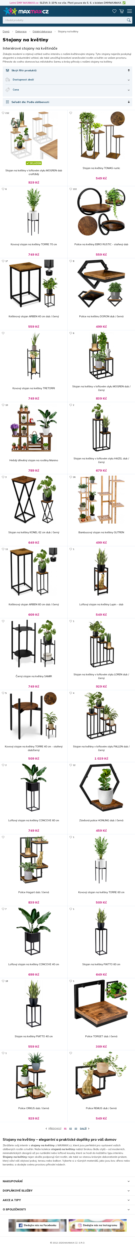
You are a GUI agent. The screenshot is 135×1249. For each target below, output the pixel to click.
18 (6, 981)
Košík (121, 11)
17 (6, 261)
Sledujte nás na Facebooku (40, 1225)
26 (74, 477)
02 (70, 1128)
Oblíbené (114, 11)
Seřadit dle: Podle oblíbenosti (30, 102)
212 (7, 113)
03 (76, 1128)
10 (6, 405)
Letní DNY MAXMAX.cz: (24, 2)
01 (65, 1128)
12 (74, 765)
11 (6, 549)
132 (75, 189)
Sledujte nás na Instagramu (100, 1225)
